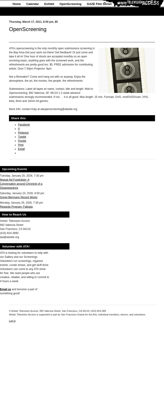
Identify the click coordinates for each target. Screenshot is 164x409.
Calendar (32, 4)
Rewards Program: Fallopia (16, 206)
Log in (12, 320)
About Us (19, 11)
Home (17, 4)
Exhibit (49, 4)
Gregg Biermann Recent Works (19, 197)
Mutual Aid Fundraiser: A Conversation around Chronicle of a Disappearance (21, 183)
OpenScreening (70, 4)
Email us (5, 289)
